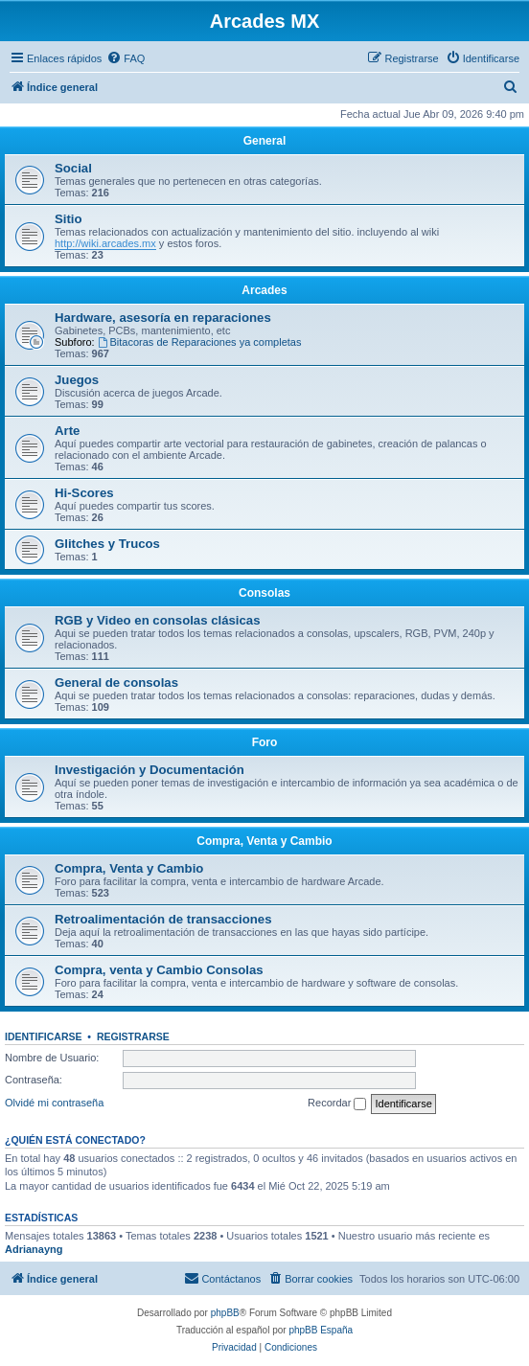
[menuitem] (125, 58)
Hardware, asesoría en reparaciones (163, 317)
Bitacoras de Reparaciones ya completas (200, 342)
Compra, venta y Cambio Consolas (159, 970)
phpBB (225, 1313)
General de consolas (116, 682)
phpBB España (320, 1330)
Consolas (264, 593)
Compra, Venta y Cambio (264, 841)
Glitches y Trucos (107, 543)
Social (73, 168)
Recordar (337, 1103)
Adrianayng (34, 1249)
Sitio (68, 219)
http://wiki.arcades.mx (105, 243)
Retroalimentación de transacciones (163, 919)
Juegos (77, 380)
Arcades (264, 290)
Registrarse (133, 1036)
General (265, 141)
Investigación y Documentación (149, 770)
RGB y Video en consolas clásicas (158, 620)
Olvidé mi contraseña (54, 1102)
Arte (67, 430)
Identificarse (43, 1036)
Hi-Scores (84, 493)
